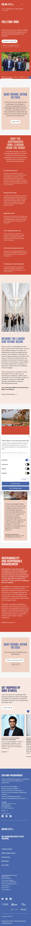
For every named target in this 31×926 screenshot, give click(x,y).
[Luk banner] (28, 436)
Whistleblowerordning (7, 923)
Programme (22, 77)
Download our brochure (8, 622)
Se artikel (4, 751)
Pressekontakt (5, 885)
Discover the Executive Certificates (12, 790)
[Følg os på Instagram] (11, 816)
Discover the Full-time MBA (9, 786)
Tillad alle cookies (15, 483)
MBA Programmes (19, 8)
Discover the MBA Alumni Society (11, 796)
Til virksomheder (6, 889)
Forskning (6, 857)
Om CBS (5, 865)
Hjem (4, 8)
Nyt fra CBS (5, 887)
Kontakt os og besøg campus (9, 883)
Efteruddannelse (10, 8)
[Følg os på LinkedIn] (2, 816)
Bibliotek (5, 861)
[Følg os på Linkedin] (11, 899)
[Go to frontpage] (8, 4)
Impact (16, 77)
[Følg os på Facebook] (7, 816)
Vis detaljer (24, 479)
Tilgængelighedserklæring (20, 921)
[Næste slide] (28, 711)
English (21, 4)
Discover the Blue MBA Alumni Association (13, 798)
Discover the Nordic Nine (8, 394)
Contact (4, 810)
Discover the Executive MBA (10, 788)
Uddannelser (7, 849)
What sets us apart (6, 77)
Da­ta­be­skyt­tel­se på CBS (7, 921)
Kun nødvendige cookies (15, 488)
